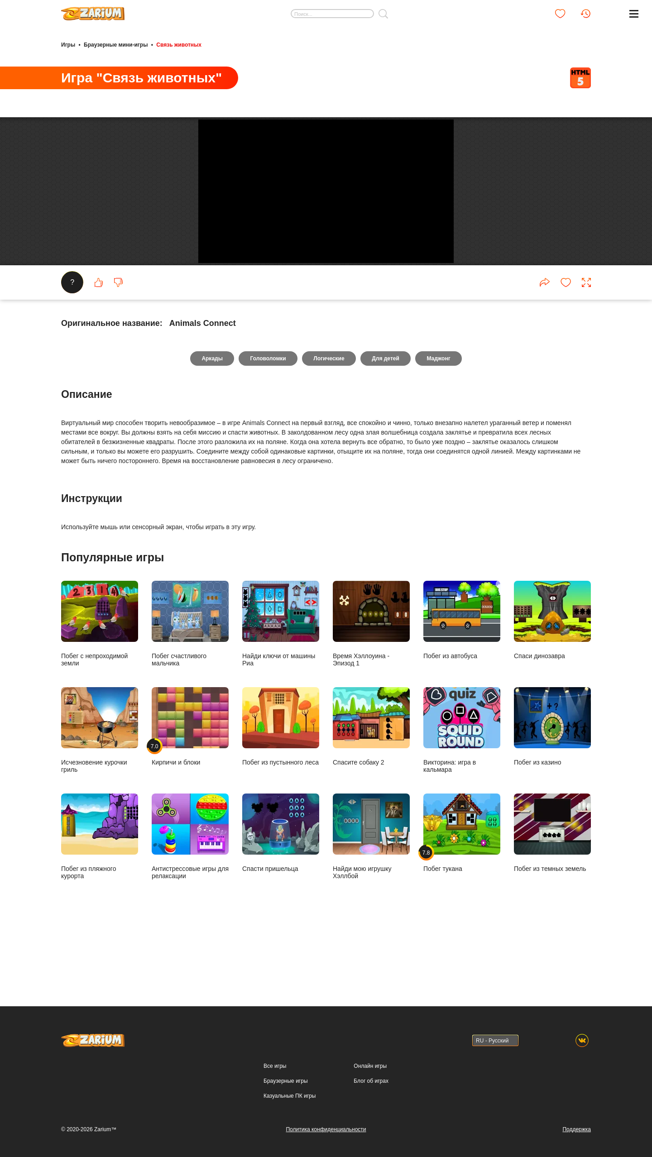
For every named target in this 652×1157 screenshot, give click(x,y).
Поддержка (576, 1129)
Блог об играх (371, 1081)
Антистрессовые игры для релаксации (190, 898)
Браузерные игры (285, 1081)
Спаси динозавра (552, 681)
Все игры (275, 1066)
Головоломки (267, 420)
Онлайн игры (370, 1066)
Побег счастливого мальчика (190, 685)
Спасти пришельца (280, 894)
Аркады (211, 420)
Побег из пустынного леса (280, 788)
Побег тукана (461, 894)
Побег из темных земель (552, 894)
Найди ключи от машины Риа (280, 685)
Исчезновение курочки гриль (99, 791)
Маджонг (439, 420)
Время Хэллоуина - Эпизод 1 (371, 685)
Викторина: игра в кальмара (461, 791)
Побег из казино (552, 788)
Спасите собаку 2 (371, 788)
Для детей (386, 420)
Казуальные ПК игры (290, 1096)
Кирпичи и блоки (190, 788)
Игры (68, 44)
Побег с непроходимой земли (99, 685)
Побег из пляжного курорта (99, 898)
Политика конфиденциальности (326, 1129)
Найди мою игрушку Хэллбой (371, 898)
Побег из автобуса (461, 681)
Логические (328, 420)
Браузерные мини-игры (116, 44)
